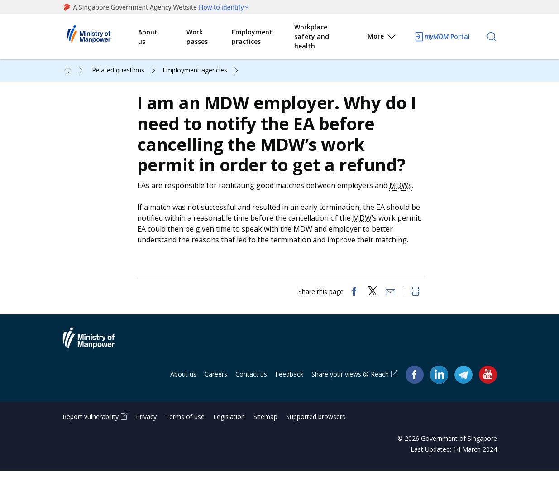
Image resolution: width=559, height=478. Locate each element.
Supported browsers (315, 424)
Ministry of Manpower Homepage (100, 36)
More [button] (382, 37)
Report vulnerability (90, 424)
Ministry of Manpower (95, 350)
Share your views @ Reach (350, 381)
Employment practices (252, 37)
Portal (442, 36)
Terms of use (185, 424)
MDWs (403, 189)
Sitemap (265, 424)
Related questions (118, 70)
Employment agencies (194, 70)
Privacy (146, 424)
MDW (364, 222)
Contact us (251, 381)
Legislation (229, 424)
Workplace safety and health (311, 36)
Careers (216, 381)
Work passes (197, 37)
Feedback (289, 381)
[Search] (491, 36)
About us (148, 37)
